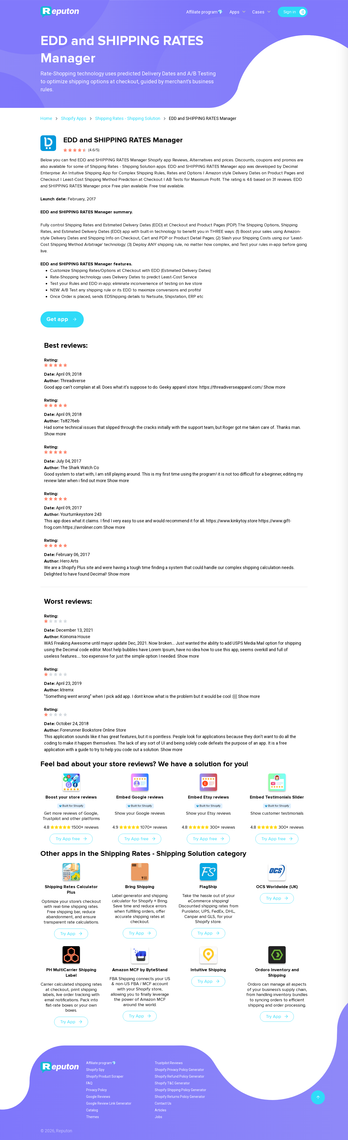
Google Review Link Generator (108, 1103)
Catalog (92, 1110)
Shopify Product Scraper (104, 1076)
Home (46, 118)
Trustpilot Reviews (169, 1063)
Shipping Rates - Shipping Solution (127, 118)
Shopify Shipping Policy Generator (180, 1090)
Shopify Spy (95, 1070)
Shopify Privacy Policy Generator (179, 1070)
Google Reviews (98, 1097)
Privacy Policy (96, 1090)
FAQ (89, 1083)
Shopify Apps (73, 118)
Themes (92, 1117)
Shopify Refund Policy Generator (179, 1076)
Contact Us (163, 1103)
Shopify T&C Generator (172, 1083)
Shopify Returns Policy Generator (180, 1097)
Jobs (158, 1117)
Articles (160, 1110)
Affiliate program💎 (204, 11)
